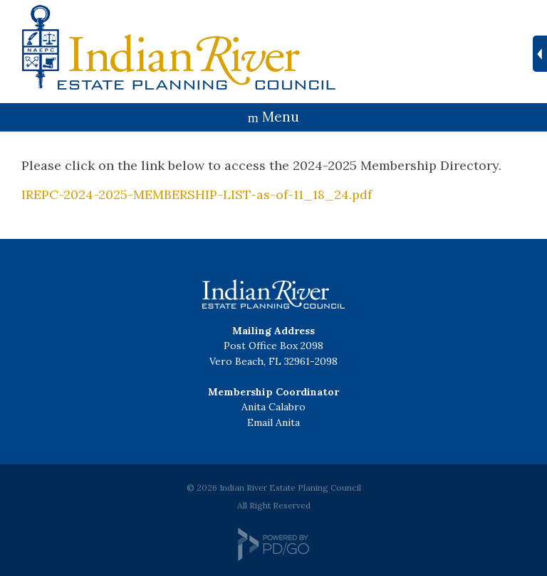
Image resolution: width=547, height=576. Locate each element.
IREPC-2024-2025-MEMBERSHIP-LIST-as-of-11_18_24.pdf (196, 194)
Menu (280, 116)
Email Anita (273, 422)
